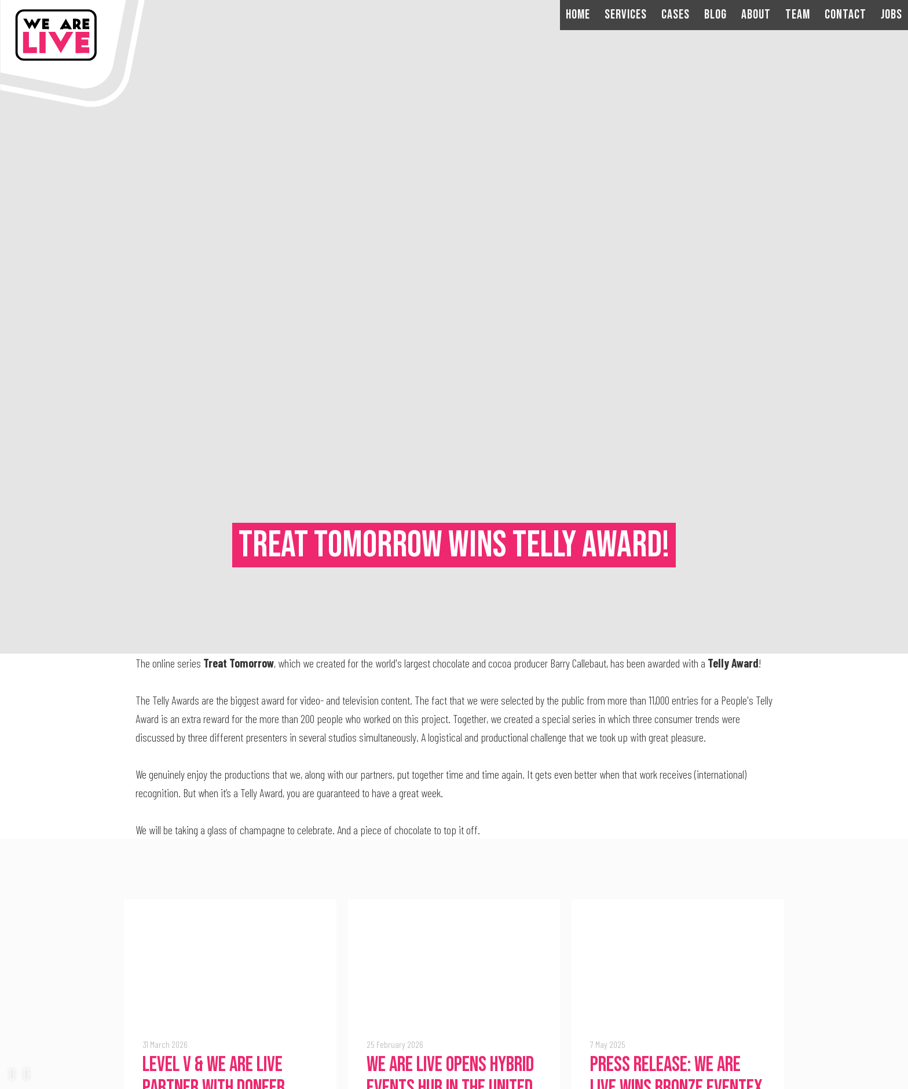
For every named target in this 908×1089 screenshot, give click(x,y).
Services (626, 15)
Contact (845, 15)
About (756, 15)
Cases (675, 15)
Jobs (891, 15)
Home (578, 15)
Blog (715, 15)
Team (797, 15)
